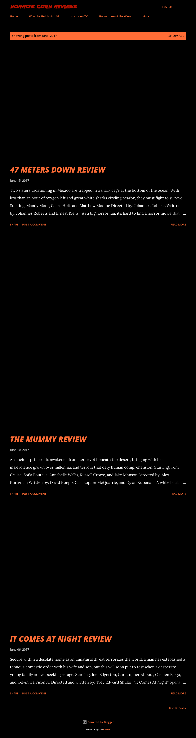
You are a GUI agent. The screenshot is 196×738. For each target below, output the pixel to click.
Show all (176, 36)
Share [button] (14, 224)
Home (14, 16)
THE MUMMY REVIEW (48, 439)
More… (146, 16)
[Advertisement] (98, 271)
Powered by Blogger (98, 722)
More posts (177, 708)
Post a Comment (34, 224)
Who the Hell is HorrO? (44, 16)
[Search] (167, 7)
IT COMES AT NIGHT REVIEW (60, 638)
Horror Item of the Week (115, 16)
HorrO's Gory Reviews (43, 7)
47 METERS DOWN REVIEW (57, 169)
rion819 (106, 729)
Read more (178, 224)
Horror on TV (79, 16)
